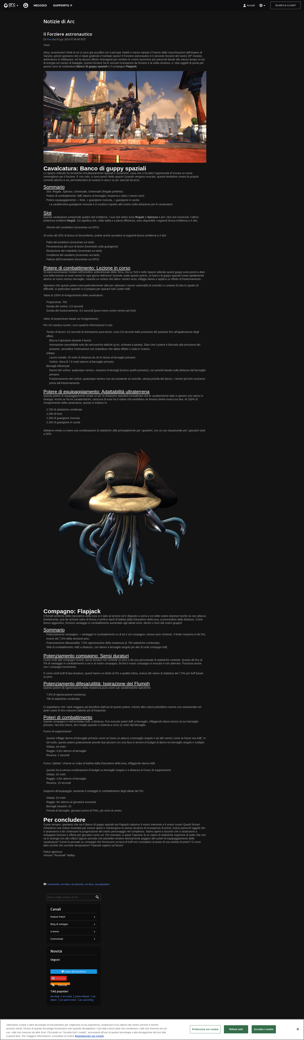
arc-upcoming (86, 1000)
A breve (54, 931)
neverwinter (53, 884)
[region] (152, 1029)
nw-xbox (89, 884)
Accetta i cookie (263, 1029)
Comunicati (56, 938)
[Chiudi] (298, 1029)
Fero (49, 39)
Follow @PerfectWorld (75, 971)
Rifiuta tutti (236, 1029)
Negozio (40, 5)
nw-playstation (102, 884)
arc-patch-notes (68, 1000)
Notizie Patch (57, 916)
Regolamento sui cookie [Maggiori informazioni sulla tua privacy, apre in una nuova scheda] (89, 1036)
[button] (11, 5)
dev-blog (54, 996)
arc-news (67, 996)
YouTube (58, 978)
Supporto (62, 5)
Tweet (46, 45)
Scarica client (285, 5)
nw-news (65, 884)
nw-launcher (77, 884)
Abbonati (59, 984)
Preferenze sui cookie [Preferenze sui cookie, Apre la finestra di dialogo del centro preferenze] (205, 1029)
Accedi (249, 5)
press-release (82, 996)
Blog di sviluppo (59, 924)
